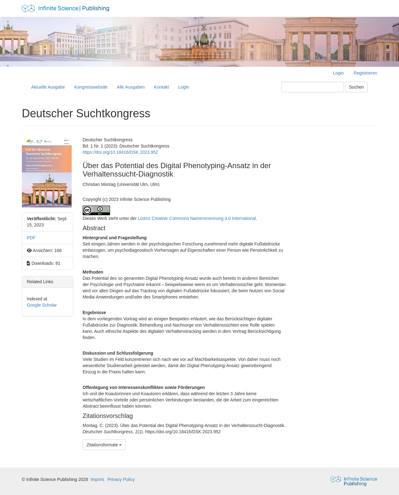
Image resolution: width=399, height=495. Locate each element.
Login (338, 72)
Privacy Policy (121, 479)
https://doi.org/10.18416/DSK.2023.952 (120, 152)
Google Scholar (42, 305)
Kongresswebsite (91, 87)
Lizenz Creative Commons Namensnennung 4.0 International (197, 218)
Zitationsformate (104, 444)
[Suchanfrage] (312, 87)
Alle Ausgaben (131, 87)
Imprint (97, 479)
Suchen (356, 87)
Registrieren (365, 72)
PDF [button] (31, 237)
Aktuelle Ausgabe (48, 87)
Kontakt (161, 87)
